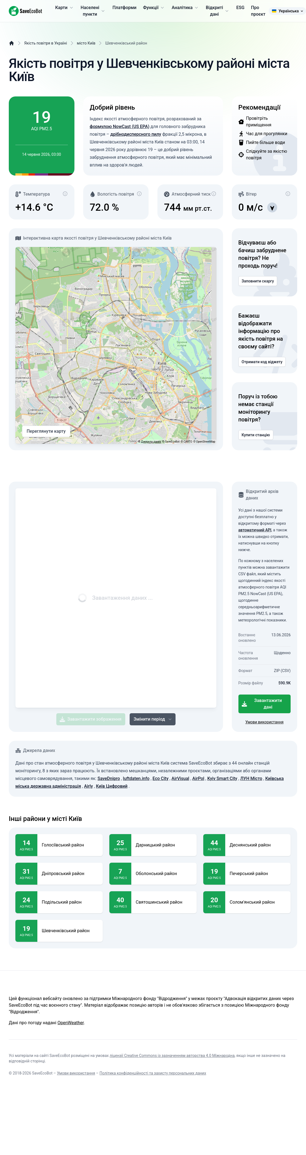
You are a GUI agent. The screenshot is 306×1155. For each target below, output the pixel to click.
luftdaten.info (136, 778)
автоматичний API (254, 530)
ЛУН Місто (251, 778)
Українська (287, 11)
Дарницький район (155, 845)
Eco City (160, 778)
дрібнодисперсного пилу (135, 134)
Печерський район (249, 873)
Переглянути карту (46, 431)
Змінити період (153, 719)
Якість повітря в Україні (45, 43)
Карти (64, 7)
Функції (154, 7)
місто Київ (86, 43)
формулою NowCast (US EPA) (119, 126)
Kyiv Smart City (222, 778)
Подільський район (62, 902)
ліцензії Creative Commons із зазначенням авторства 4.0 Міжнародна (172, 1055)
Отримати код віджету (262, 362)
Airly (88, 786)
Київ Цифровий (111, 786)
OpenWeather (70, 1022)
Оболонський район (156, 873)
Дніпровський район (63, 873)
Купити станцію (255, 435)
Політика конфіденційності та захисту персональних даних (152, 1073)
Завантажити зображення (90, 719)
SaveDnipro (109, 778)
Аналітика (185, 7)
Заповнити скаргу (257, 281)
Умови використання (264, 722)
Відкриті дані (218, 11)
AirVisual (180, 778)
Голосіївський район (63, 845)
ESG (240, 7)
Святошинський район (159, 902)
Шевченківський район (66, 931)
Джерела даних (151, 441)
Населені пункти (93, 11)
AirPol (198, 778)
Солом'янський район (252, 902)
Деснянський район (250, 845)
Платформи (124, 7)
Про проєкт (258, 11)
